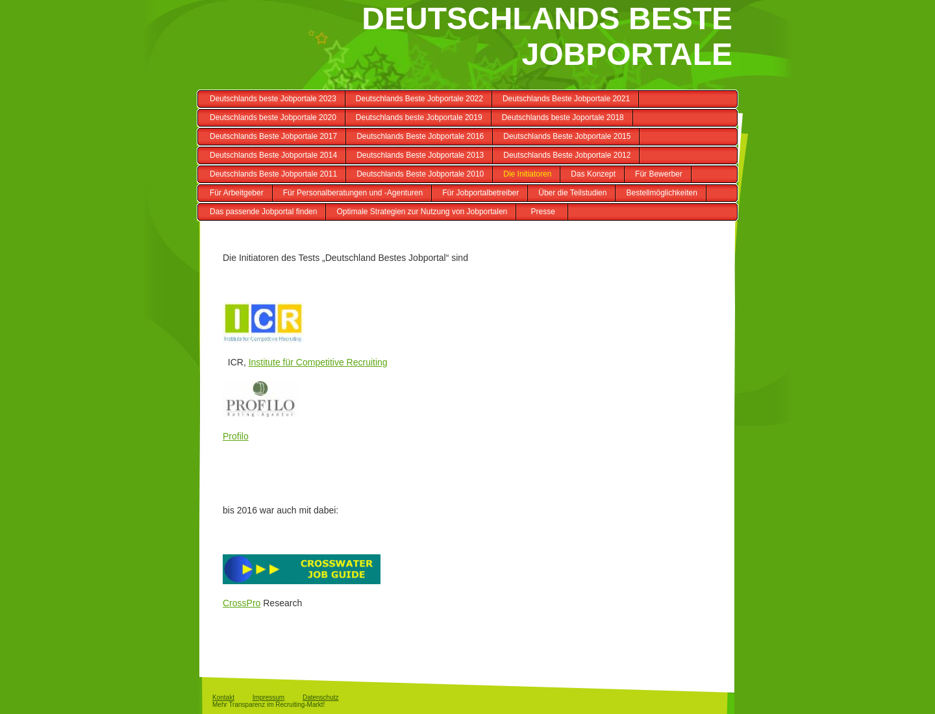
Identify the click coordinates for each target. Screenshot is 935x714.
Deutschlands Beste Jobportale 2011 (273, 173)
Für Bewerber (658, 173)
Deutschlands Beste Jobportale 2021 (566, 98)
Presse (543, 211)
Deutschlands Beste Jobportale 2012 (566, 155)
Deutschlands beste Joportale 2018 (563, 117)
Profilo (236, 436)
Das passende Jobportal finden (263, 211)
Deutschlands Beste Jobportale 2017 (273, 136)
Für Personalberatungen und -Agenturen (353, 192)
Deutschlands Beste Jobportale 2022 (419, 98)
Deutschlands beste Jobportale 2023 (273, 98)
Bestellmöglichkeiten (661, 192)
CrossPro (241, 603)
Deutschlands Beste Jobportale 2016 (420, 136)
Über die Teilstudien (572, 192)
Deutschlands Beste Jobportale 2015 (566, 136)
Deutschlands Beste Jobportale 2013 (420, 155)
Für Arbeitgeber (237, 192)
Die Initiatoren (527, 173)
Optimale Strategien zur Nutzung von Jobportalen (421, 211)
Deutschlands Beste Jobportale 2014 (273, 155)
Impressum (268, 697)
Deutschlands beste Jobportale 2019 (419, 117)
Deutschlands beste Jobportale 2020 (273, 117)
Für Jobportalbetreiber (480, 192)
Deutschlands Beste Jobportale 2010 (420, 173)
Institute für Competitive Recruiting (318, 362)
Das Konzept (593, 173)
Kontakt (223, 697)
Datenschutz (321, 697)
